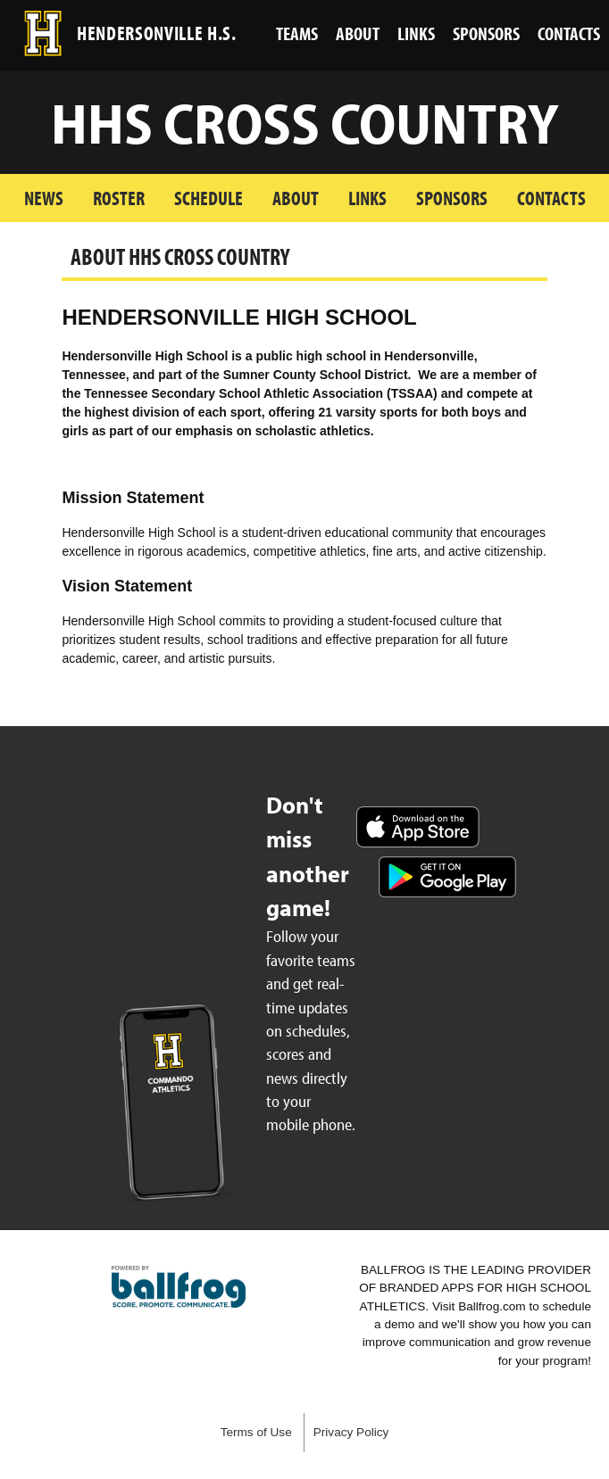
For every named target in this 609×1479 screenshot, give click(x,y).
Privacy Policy (351, 1432)
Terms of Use (256, 1432)
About (295, 198)
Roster (119, 198)
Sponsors (452, 198)
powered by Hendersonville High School (179, 1287)
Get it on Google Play (447, 876)
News (43, 198)
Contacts (551, 198)
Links (367, 198)
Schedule (208, 198)
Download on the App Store (418, 826)
